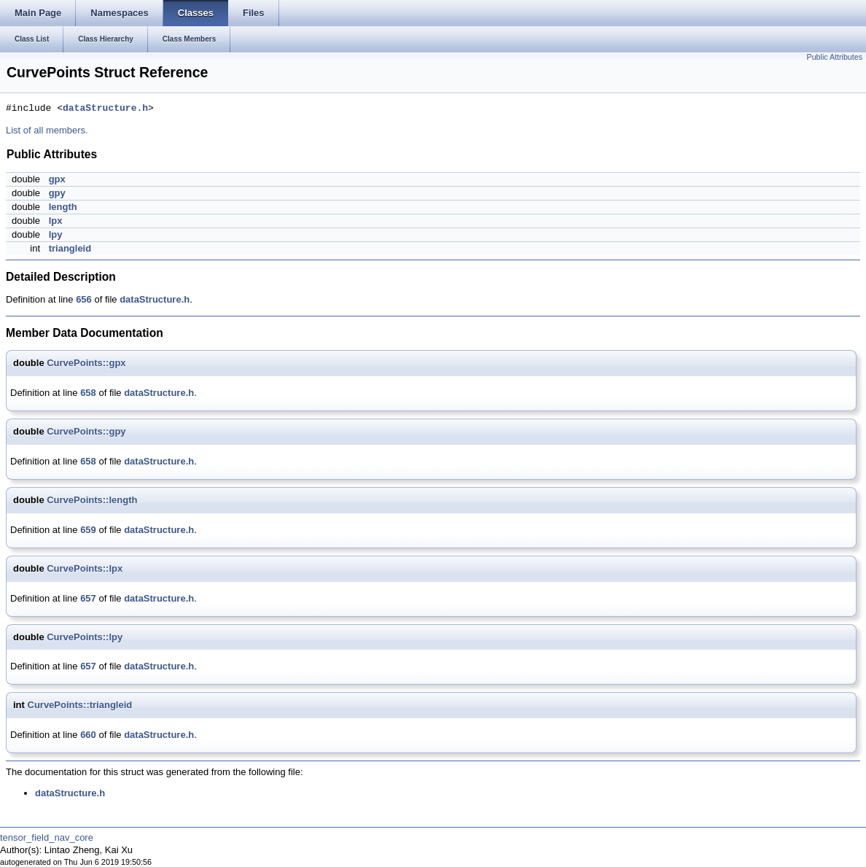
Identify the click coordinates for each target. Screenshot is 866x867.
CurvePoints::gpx (86, 362)
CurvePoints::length (92, 499)
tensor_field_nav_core (46, 837)
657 (88, 598)
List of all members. (47, 130)
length (63, 206)
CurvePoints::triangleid (80, 704)
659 (88, 529)
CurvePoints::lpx (84, 568)
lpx (56, 220)
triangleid (70, 248)
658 (88, 392)
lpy (56, 234)
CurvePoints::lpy (84, 636)
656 (84, 299)
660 (88, 734)
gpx (57, 179)
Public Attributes (834, 57)
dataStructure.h (105, 108)
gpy (57, 192)
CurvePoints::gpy (86, 431)
